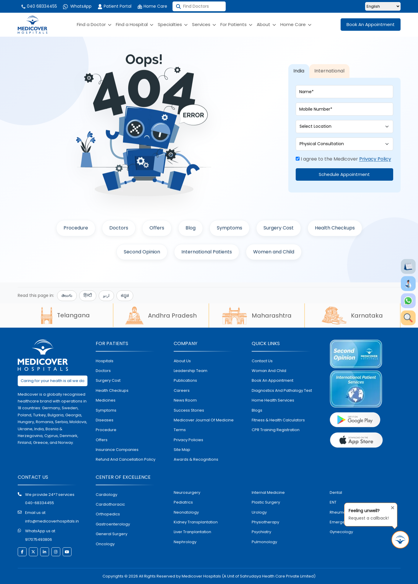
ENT (333, 502)
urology (259, 512)
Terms (180, 430)
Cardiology (106, 494)
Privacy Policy (375, 159)
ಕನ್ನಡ (125, 295)
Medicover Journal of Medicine (204, 420)
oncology (105, 544)
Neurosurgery (187, 492)
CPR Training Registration (276, 430)
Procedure (76, 227)
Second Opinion (142, 251)
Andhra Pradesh (161, 315)
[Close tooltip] (391, 506)
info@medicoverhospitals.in (52, 521)
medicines (106, 400)
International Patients (206, 251)
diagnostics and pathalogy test (282, 390)
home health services (273, 400)
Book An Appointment (371, 24)
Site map (182, 449)
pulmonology (264, 542)
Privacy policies (188, 440)
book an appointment (272, 380)
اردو (106, 295)
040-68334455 (39, 503)
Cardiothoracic (110, 504)
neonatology (186, 512)
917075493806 (38, 539)
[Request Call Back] (400, 540)
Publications (185, 380)
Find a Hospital (134, 24)
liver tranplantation (192, 532)
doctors (103, 370)
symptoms (106, 410)
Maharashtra (257, 315)
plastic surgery (266, 502)
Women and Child (273, 251)
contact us (262, 361)
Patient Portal (114, 6)
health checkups (112, 390)
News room (185, 400)
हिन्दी (88, 295)
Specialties (173, 24)
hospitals (104, 361)
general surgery (111, 534)
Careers (182, 390)
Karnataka (352, 315)
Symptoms (229, 227)
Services (204, 24)
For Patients (236, 24)
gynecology (341, 532)
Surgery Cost (279, 227)
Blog (191, 227)
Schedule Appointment (344, 174)
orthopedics (108, 514)
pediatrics (183, 502)
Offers (156, 227)
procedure (106, 430)
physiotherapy (265, 522)
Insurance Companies (117, 449)
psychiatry (261, 532)
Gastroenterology (113, 524)
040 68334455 (39, 6)
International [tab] (329, 70)
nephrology (185, 542)
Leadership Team (190, 370)
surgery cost (108, 380)
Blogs (257, 410)
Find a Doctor (94, 24)
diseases (104, 420)
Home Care (152, 6)
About (266, 24)
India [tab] (298, 70)
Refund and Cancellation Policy (125, 459)
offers (102, 440)
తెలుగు (66, 295)
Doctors (118, 227)
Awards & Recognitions (196, 459)
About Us (182, 361)
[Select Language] (383, 6)
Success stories (189, 410)
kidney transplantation (196, 522)
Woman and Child (269, 370)
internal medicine (268, 492)
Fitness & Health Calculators (278, 420)
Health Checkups (335, 227)
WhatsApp (77, 6)
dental (336, 492)
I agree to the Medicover (343, 159)
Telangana (65, 315)
